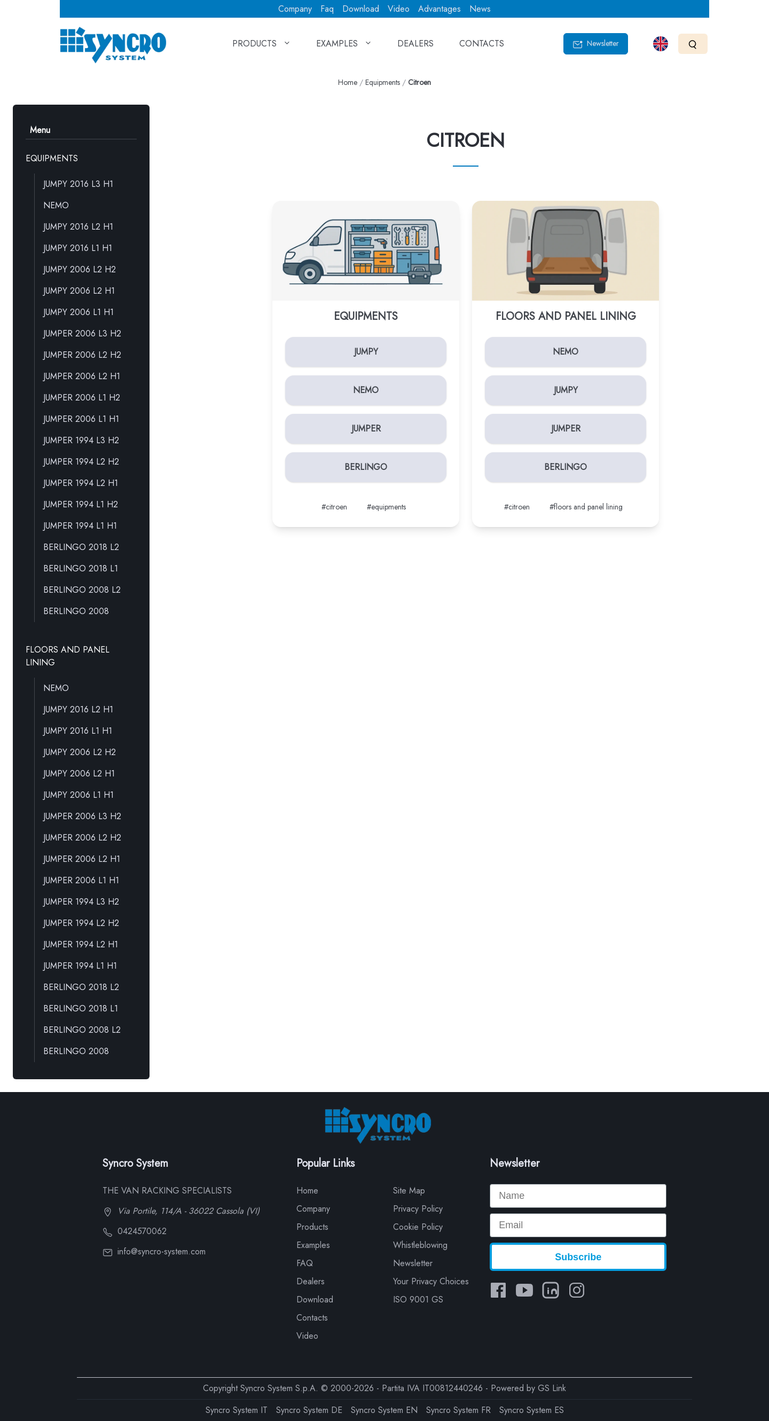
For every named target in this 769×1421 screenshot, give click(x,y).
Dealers (310, 1281)
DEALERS (415, 47)
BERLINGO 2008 (76, 611)
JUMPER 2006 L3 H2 (82, 333)
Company (295, 9)
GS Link (552, 1388)
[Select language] (661, 44)
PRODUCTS (261, 47)
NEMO (56, 205)
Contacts (312, 1318)
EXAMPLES (344, 47)
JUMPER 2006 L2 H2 (82, 355)
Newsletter (595, 43)
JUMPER (366, 428)
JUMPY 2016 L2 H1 (78, 227)
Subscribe (578, 1257)
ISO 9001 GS (418, 1299)
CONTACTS (481, 47)
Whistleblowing (420, 1245)
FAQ (304, 1263)
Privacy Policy (418, 1209)
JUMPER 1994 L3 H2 (81, 440)
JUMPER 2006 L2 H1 (81, 376)
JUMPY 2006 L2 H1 (79, 291)
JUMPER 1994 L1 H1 (80, 526)
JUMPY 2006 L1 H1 (78, 312)
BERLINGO (365, 467)
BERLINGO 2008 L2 (82, 590)
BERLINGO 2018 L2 (81, 547)
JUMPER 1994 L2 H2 (81, 462)
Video (399, 9)
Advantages (439, 9)
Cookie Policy (418, 1227)
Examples (313, 1245)
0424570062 (135, 1231)
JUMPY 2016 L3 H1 (78, 184)
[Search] (693, 43)
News (480, 9)
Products (312, 1227)
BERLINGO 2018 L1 (80, 568)
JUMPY (366, 352)
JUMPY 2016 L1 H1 (77, 248)
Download (360, 9)
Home (347, 82)
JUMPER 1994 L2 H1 (80, 483)
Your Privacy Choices (431, 1281)
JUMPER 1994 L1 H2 (80, 504)
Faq (327, 9)
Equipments (382, 82)
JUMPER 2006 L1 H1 (81, 419)
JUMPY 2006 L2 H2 (79, 269)
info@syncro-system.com (154, 1251)
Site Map (409, 1190)
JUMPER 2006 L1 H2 (81, 397)
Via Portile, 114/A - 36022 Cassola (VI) (181, 1211)
